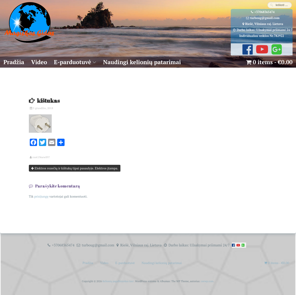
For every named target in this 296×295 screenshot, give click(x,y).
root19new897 (41, 157)
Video (39, 62)
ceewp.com (207, 281)
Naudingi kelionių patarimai (142, 62)
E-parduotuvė (72, 62)
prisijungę (41, 196)
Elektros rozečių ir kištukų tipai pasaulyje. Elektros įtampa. (74, 168)
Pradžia (13, 62)
